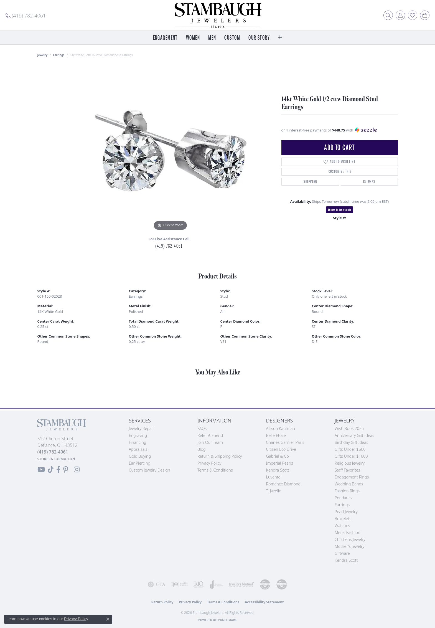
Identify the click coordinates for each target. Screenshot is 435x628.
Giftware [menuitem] (342, 553)
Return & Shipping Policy (219, 456)
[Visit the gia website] (157, 584)
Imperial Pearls (279, 463)
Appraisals (138, 449)
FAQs (202, 428)
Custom (232, 38)
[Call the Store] (52, 452)
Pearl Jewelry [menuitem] (346, 511)
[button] (388, 15)
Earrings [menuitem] (342, 504)
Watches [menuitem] (342, 525)
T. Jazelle (273, 490)
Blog (201, 449)
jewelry (42, 55)
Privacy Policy (209, 463)
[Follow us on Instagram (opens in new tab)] (77, 469)
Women (193, 38)
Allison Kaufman (280, 428)
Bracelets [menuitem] (343, 518)
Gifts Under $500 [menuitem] (350, 449)
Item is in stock (339, 209)
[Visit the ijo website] (179, 584)
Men (212, 38)
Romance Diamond (283, 484)
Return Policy (162, 602)
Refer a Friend (210, 435)
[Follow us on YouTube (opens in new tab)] (41, 469)
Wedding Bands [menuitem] (349, 484)
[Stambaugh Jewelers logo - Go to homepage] (217, 15)
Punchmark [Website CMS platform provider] (227, 620)
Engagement (165, 38)
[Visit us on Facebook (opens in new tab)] (58, 469)
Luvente (273, 477)
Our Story (259, 38)
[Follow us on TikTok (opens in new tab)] (51, 469)
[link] (26, 15)
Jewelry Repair (141, 428)
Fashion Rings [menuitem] (347, 490)
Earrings (58, 55)
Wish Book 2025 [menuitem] (349, 428)
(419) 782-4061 (168, 246)
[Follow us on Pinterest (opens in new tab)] (65, 469)
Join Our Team (210, 442)
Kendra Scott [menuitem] (346, 560)
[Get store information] (56, 459)
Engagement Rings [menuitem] (352, 477)
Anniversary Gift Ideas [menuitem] (354, 435)
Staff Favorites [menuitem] (347, 470)
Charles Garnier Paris (285, 442)
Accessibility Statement (264, 602)
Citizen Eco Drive (281, 449)
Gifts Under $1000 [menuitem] (351, 456)
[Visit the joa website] (216, 584)
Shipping (310, 181)
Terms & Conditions (215, 470)
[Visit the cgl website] (281, 584)
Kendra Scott (277, 470)
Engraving (138, 435)
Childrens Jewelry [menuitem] (350, 539)
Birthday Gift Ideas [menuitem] (351, 442)
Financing (137, 442)
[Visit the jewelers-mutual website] (241, 584)
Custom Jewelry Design (149, 470)
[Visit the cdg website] (265, 584)
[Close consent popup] (108, 619)
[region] (170, 148)
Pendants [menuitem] (343, 497)
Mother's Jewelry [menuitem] (349, 546)
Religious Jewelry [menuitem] (350, 463)
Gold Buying (140, 456)
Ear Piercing (140, 463)
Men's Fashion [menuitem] (347, 532)
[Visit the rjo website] (198, 584)
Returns (369, 181)
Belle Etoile (276, 435)
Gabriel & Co (277, 456)
